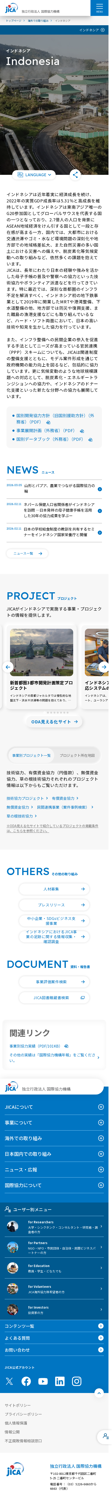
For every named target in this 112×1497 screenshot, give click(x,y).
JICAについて (19, 1106)
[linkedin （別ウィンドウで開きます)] (60, 1381)
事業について (19, 1122)
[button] (34, 174)
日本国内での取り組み (28, 1153)
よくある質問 (17, 1338)
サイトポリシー (18, 1405)
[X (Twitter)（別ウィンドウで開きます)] (9, 1381)
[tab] (44, 712)
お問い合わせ (17, 1350)
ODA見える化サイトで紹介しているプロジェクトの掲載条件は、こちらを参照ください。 (52, 828)
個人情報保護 (16, 1423)
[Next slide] (104, 667)
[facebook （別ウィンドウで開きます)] (26, 1381)
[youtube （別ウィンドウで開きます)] (43, 1381)
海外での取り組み (23, 1138)
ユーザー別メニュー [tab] (28, 1209)
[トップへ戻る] (99, 1393)
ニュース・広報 (21, 1169)
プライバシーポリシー (23, 1414)
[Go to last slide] (8, 667)
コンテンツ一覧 (19, 1326)
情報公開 (12, 1432)
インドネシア (89, 30)
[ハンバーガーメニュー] (99, 6)
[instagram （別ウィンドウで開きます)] (76, 1381)
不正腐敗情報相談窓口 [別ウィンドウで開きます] (23, 1440)
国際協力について (23, 1185)
